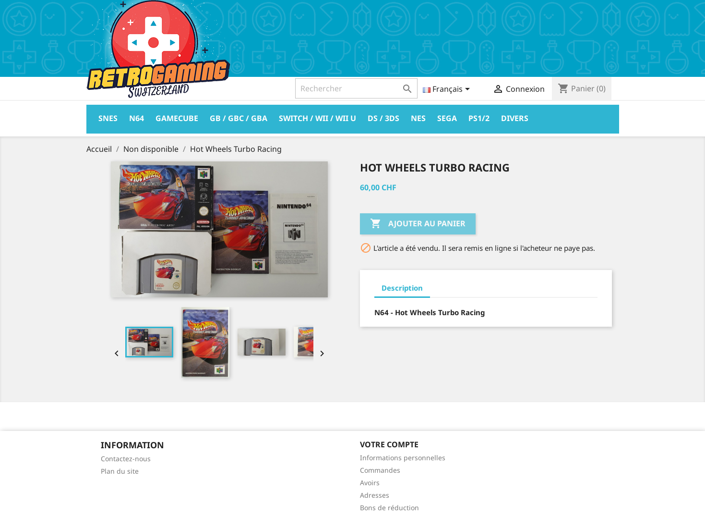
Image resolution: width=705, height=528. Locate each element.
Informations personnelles (402, 457)
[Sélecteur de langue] (448, 90)
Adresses (374, 495)
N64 (136, 118)
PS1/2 (479, 118)
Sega (447, 118)
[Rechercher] (356, 88)
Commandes (380, 470)
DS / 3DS (383, 118)
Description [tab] (402, 288)
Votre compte (389, 444)
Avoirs (370, 482)
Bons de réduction (389, 507)
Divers (514, 118)
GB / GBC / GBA (238, 118)
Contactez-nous (126, 458)
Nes (418, 118)
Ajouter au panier (418, 224)
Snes (108, 118)
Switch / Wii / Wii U (317, 118)
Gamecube (176, 118)
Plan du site (120, 471)
